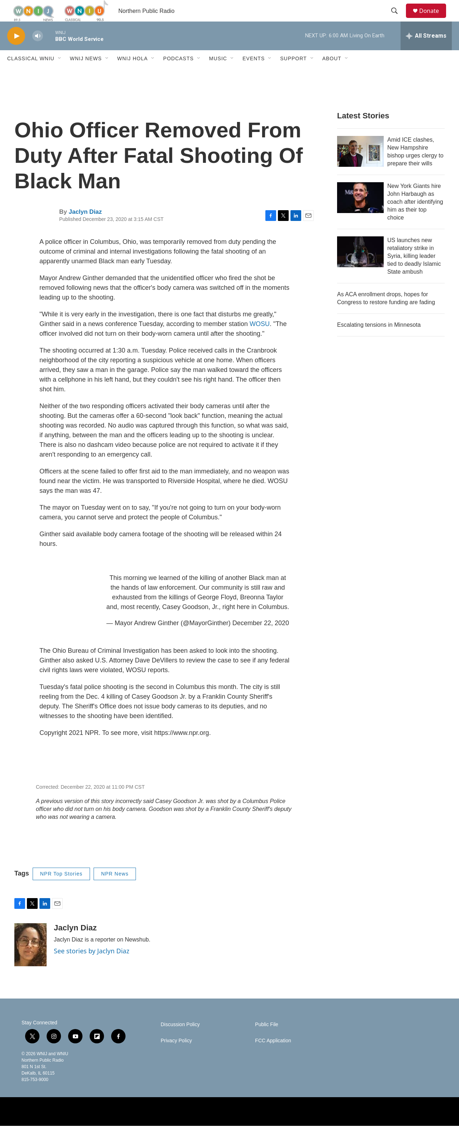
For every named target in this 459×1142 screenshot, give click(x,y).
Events (253, 74)
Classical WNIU (31, 74)
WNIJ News (86, 74)
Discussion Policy (180, 1040)
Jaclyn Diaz (85, 228)
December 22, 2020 (260, 639)
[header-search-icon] (397, 19)
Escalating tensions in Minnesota (379, 341)
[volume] (38, 52)
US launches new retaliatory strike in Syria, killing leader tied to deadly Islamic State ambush (414, 272)
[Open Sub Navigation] (60, 74)
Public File (266, 1040)
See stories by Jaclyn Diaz (91, 967)
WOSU (260, 340)
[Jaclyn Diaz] (30, 960)
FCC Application (273, 1057)
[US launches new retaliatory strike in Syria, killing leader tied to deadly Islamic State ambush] (360, 268)
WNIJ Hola (132, 74)
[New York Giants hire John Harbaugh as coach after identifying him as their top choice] (360, 213)
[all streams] (426, 52)
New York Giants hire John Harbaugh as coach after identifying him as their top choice (415, 218)
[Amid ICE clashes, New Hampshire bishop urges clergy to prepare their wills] (360, 167)
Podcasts (178, 74)
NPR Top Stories (61, 890)
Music (218, 74)
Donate (433, 19)
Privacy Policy (176, 1057)
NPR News (114, 890)
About (331, 74)
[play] (16, 52)
